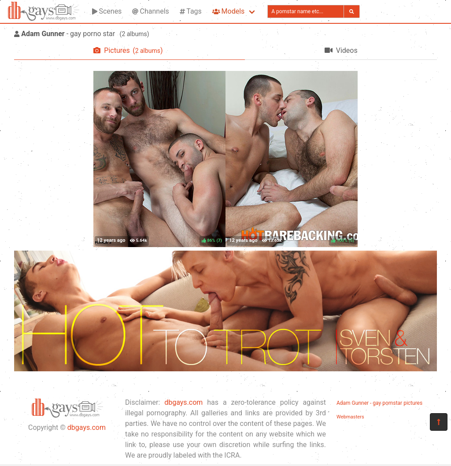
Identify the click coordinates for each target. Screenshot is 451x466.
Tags (191, 11)
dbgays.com (86, 427)
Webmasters (350, 417)
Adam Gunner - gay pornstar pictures (379, 403)
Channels (150, 11)
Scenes (107, 11)
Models (228, 11)
